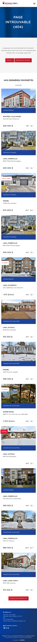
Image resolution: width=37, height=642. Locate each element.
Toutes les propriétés (18, 598)
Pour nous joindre (23, 60)
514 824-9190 (9, 619)
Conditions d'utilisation (11, 637)
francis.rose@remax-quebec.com (17, 621)
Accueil (9, 60)
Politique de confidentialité (26, 636)
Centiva (21, 640)
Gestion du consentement (25, 637)
